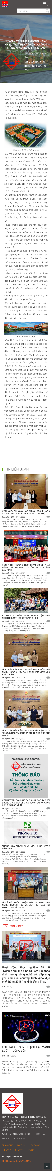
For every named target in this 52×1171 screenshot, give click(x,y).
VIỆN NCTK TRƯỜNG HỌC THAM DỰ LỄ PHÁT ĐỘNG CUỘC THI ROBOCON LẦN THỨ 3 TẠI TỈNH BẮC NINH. (26, 567)
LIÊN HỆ (30, 1150)
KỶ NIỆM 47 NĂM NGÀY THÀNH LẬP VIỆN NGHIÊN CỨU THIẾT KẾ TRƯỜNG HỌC (26, 616)
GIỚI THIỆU (21, 1145)
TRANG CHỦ (7, 1145)
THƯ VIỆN (19, 1150)
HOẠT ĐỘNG (35, 1145)
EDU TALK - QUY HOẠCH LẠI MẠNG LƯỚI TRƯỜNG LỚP (26, 1049)
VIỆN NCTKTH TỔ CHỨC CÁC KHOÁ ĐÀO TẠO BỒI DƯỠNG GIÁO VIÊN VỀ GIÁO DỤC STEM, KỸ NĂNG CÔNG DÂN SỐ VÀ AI (26, 802)
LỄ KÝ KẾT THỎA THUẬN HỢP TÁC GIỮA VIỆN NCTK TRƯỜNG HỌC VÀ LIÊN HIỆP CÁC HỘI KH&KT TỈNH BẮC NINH (26, 905)
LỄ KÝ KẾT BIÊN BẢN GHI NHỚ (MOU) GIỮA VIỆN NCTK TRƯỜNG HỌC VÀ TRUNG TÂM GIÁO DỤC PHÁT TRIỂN (26, 672)
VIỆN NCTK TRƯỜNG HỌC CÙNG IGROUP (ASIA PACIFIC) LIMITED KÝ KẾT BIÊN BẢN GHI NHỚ (26, 512)
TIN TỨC (7, 1150)
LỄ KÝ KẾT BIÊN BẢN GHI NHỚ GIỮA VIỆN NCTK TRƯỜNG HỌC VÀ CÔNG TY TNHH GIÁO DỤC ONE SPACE (26, 733)
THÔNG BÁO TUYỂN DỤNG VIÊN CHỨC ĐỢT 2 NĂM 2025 (26, 847)
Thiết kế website (10, 1161)
